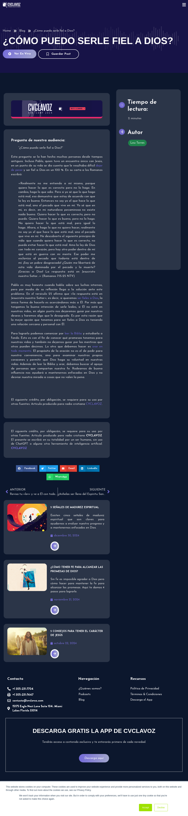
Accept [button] (145, 807)
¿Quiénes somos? (90, 688)
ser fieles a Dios (87, 298)
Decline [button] (161, 807)
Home (7, 30)
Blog (22, 30)
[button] (27, 468)
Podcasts (85, 694)
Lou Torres (137, 141)
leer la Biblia (73, 333)
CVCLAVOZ (94, 404)
